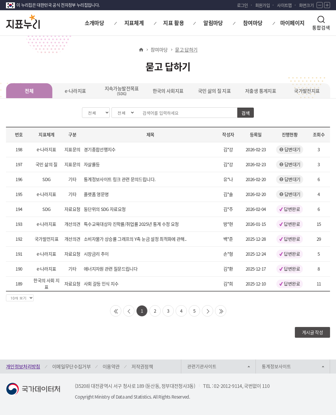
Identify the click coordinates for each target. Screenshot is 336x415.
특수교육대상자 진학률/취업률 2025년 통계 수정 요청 (131, 224)
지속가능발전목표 (122, 90)
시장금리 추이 (96, 254)
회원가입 (262, 5)
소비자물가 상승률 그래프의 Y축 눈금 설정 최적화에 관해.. (135, 239)
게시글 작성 (312, 332)
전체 (29, 90)
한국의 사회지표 (168, 90)
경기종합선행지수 (100, 149)
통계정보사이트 (276, 366)
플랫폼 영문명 (96, 194)
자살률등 (92, 164)
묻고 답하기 (186, 49)
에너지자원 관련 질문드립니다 (110, 269)
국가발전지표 (307, 90)
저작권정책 (142, 366)
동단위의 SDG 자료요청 (105, 209)
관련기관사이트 (201, 366)
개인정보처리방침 (23, 366)
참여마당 (159, 49)
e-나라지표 (75, 90)
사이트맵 (284, 5)
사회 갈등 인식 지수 (101, 283)
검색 (245, 113)
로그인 (242, 5)
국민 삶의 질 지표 (214, 90)
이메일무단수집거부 (71, 366)
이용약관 (111, 366)
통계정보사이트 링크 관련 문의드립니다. (119, 179)
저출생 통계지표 (260, 90)
